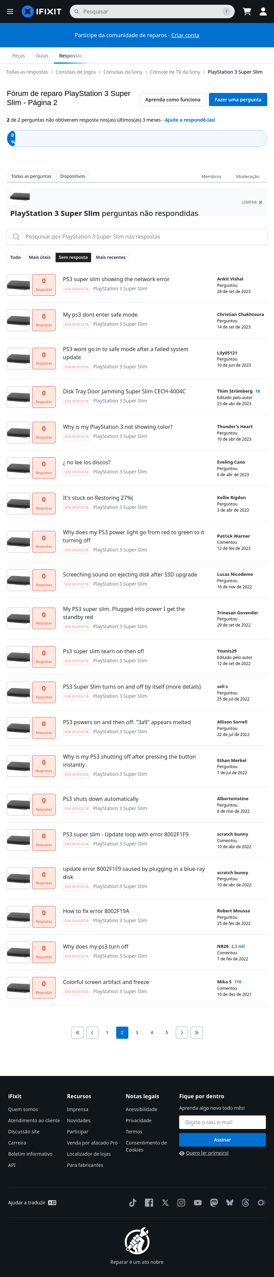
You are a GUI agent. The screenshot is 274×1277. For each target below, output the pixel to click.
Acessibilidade (141, 1093)
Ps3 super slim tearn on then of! (103, 635)
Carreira (17, 1126)
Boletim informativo (30, 1137)
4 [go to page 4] (152, 1016)
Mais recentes (111, 241)
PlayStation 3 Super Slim (156, 55)
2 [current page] (122, 1016)
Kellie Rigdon (231, 481)
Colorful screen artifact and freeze (106, 965)
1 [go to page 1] (107, 1016)
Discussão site (24, 1115)
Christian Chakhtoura (240, 298)
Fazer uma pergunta (238, 83)
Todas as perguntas (31, 160)
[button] (10, 11)
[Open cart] (247, 11)
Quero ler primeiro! (204, 1136)
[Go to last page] (197, 1016)
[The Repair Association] (260, 1186)
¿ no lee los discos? (86, 446)
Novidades (78, 1104)
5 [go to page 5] (167, 1016)
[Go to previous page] (92, 1016)
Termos (134, 1115)
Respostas (250, 55)
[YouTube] (196, 1186)
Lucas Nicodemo (235, 558)
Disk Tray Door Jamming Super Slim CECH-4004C (124, 375)
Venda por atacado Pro (92, 1126)
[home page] (42, 11)
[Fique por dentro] (222, 1106)
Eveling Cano (231, 446)
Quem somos (23, 1093)
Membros (211, 160)
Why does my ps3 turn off (95, 930)
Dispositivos (72, 160)
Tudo (15, 241)
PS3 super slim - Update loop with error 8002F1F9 (126, 818)
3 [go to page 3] (137, 1016)
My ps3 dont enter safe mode (100, 298)
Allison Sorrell (232, 706)
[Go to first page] (77, 1016)
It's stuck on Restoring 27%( (98, 481)
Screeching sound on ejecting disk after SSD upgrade (130, 558)
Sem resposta (73, 241)
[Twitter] (164, 1186)
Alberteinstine (233, 782)
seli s (222, 670)
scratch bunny (232, 818)
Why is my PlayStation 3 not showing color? (117, 410)
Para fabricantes (85, 1149)
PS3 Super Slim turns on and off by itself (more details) (132, 670)
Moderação (247, 160)
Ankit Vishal (230, 263)
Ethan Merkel (232, 744)
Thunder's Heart (235, 410)
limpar (251, 186)
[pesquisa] (152, 11)
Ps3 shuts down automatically (101, 782)
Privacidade (138, 1104)
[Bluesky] (228, 1186)
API (12, 1149)
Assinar (222, 1123)
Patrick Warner (233, 520)
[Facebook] (147, 1186)
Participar (77, 1115)
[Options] (12, 55)
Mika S (224, 965)
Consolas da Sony (44, 55)
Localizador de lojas (89, 1137)
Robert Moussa (233, 894)
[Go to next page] (182, 1016)
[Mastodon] (212, 1186)
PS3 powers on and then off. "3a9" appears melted (127, 706)
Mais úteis (39, 241)
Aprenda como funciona (173, 83)
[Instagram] (180, 1186)
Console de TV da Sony (97, 55)
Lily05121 (227, 337)
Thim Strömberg (235, 375)
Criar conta (185, 35)
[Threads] (244, 1186)
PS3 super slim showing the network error (116, 263)
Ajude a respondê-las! (190, 103)
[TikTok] (131, 1186)
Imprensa (77, 1093)
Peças (198, 55)
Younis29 (227, 635)
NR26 (223, 930)
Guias (221, 55)
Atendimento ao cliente (34, 1104)
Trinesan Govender (237, 596)
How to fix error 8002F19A (96, 895)
